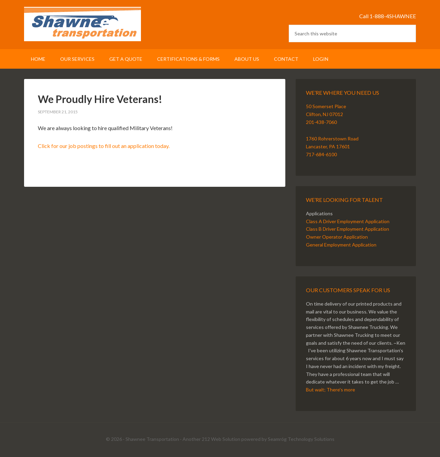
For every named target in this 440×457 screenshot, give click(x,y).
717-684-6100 (321, 154)
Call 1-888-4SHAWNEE (387, 16)
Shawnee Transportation (82, 24)
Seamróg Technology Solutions (301, 439)
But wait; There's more (330, 389)
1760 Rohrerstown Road (332, 138)
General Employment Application (341, 245)
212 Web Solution (221, 439)
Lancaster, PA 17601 (328, 146)
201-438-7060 (321, 122)
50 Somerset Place (326, 106)
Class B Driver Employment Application (347, 229)
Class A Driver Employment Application (347, 221)
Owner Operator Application (337, 237)
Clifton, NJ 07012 (324, 114)
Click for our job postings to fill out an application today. (103, 145)
